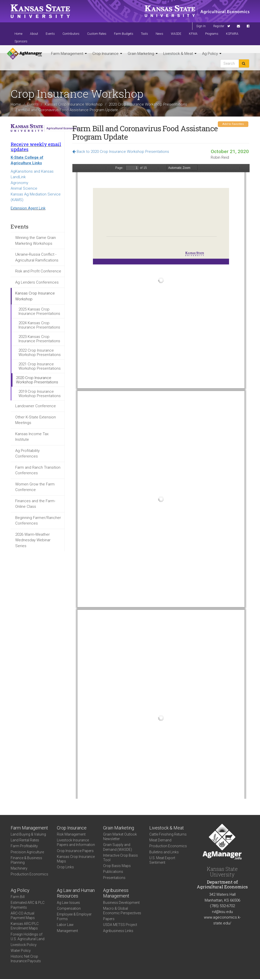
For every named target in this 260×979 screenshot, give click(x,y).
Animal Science (24, 188)
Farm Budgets (123, 34)
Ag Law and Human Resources (76, 893)
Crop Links (65, 867)
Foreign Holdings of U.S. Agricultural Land (27, 936)
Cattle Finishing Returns (168, 834)
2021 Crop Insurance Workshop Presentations (40, 366)
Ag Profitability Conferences (27, 453)
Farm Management (69, 53)
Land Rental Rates (25, 840)
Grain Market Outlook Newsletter (120, 836)
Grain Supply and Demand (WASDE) (117, 847)
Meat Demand (160, 840)
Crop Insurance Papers (75, 851)
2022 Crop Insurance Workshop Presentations (40, 352)
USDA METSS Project (120, 925)
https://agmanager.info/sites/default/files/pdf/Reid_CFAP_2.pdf (161, 481)
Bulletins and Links (164, 852)
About (34, 34)
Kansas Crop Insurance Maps (76, 859)
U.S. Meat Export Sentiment (162, 860)
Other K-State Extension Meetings (35, 420)
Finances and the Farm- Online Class (35, 504)
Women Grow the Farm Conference (35, 487)
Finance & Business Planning (26, 860)
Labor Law (65, 925)
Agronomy (19, 183)
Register (218, 26)
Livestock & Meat (180, 53)
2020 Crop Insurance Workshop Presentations (148, 104)
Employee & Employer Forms (74, 916)
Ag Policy (211, 53)
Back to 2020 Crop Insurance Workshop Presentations (120, 151)
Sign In (201, 26)
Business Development (121, 903)
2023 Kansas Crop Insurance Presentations (39, 338)
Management (67, 931)
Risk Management (71, 834)
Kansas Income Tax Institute (31, 437)
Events (50, 34)
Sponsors (20, 41)
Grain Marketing (143, 53)
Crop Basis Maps (117, 866)
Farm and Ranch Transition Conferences (37, 470)
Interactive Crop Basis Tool (120, 857)
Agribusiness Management (116, 893)
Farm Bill (18, 897)
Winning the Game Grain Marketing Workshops (35, 240)
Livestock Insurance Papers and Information (76, 842)
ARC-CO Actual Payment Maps (23, 915)
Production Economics (29, 874)
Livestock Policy (24, 945)
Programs (211, 34)
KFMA (193, 34)
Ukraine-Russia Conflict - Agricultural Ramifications (36, 257)
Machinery (19, 868)
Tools (144, 34)
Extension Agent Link (28, 208)
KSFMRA (232, 34)
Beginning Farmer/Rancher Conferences (38, 520)
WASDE (176, 34)
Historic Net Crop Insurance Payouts (26, 958)
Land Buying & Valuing (28, 834)
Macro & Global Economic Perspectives (122, 910)
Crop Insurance (107, 53)
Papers (109, 919)
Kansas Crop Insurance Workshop (74, 104)
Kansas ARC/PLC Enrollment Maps (25, 926)
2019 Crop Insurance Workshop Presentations (40, 393)
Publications (113, 872)
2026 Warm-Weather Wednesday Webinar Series (33, 540)
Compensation (69, 908)
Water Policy (21, 951)
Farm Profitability (24, 846)
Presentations (114, 878)
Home (18, 34)
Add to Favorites (233, 124)
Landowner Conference (35, 406)
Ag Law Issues (68, 903)
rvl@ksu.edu (222, 911)
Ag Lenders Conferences (37, 282)
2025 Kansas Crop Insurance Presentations (39, 311)
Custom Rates (96, 34)
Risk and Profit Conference (38, 271)
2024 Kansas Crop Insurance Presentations (39, 325)
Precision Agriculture (27, 852)
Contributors (70, 34)
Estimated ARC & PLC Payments (27, 905)
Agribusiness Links (118, 931)
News (159, 34)
